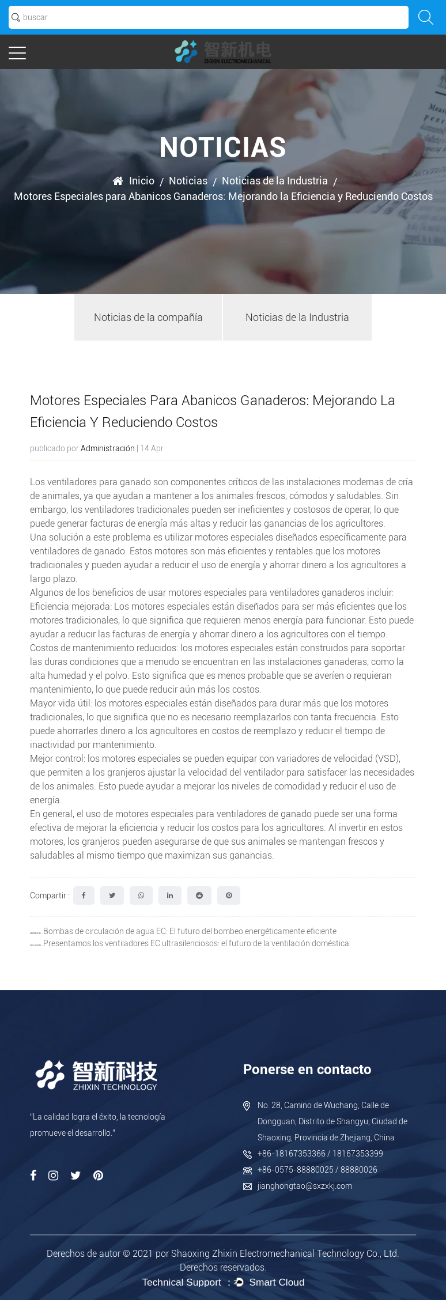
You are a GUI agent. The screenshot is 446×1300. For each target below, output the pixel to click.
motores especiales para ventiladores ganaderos (267, 592)
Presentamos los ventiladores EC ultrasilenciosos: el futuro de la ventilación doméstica (196, 943)
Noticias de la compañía (148, 317)
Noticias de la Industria (275, 181)
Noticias (188, 181)
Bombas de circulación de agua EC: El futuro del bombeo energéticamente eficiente (190, 931)
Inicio (141, 181)
